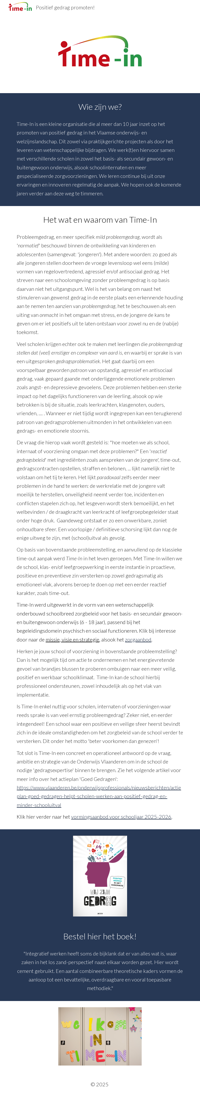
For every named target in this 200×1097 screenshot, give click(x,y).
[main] (100, 149)
